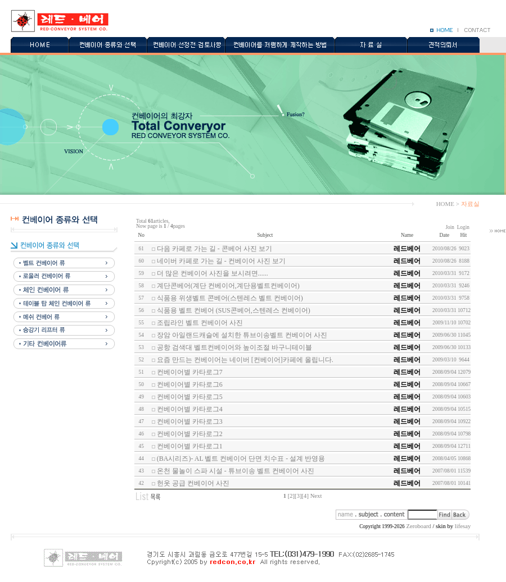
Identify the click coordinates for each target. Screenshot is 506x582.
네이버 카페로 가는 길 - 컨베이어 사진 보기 (221, 261)
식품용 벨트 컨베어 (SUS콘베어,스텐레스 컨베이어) (233, 310)
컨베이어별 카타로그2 (190, 434)
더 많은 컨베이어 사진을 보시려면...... (212, 273)
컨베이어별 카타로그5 (190, 397)
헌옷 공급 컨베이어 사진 (193, 483)
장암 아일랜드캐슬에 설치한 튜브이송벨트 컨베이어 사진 (242, 335)
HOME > (447, 203)
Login (463, 227)
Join (449, 227)
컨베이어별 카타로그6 (190, 384)
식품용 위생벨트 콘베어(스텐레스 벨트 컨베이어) (230, 298)
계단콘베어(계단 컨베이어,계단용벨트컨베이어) (228, 286)
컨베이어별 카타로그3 (190, 421)
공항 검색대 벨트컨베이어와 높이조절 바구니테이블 (234, 347)
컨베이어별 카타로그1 (190, 446)
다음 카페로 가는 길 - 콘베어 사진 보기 (214, 249)
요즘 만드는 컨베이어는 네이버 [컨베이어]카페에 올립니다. (245, 360)
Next (316, 496)
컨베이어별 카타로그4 (190, 409)
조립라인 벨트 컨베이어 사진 (200, 323)
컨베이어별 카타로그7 (190, 372)
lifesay (463, 526)
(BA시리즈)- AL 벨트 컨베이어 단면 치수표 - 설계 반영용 (241, 458)
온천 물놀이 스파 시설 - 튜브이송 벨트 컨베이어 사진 (235, 471)
